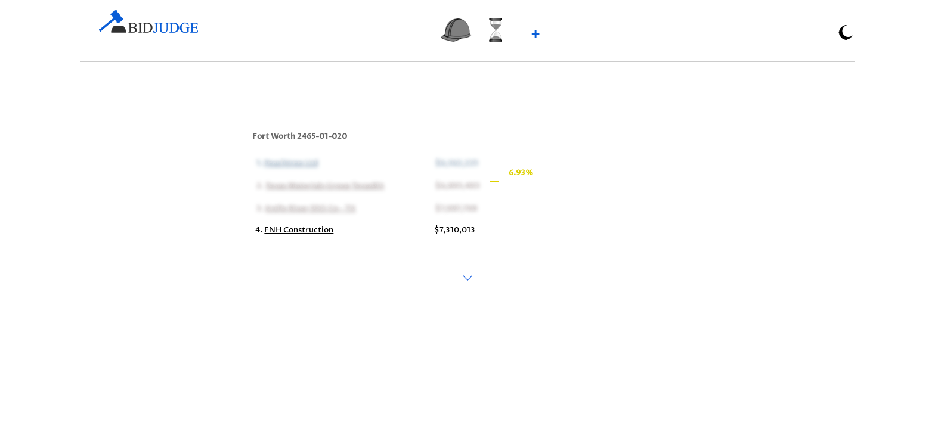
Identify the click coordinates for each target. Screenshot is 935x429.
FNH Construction (298, 230)
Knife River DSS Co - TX (309, 207)
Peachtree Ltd (290, 162)
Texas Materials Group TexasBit (323, 184)
